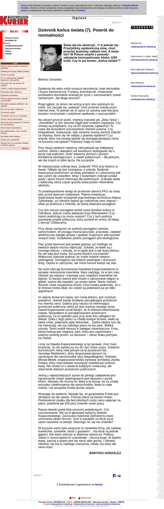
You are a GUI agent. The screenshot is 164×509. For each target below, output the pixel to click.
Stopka (8, 51)
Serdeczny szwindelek (10, 140)
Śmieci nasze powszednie (11, 119)
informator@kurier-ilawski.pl (144, 60)
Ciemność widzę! (8, 113)
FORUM (8, 54)
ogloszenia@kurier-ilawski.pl (144, 73)
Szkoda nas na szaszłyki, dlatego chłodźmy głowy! (14, 144)
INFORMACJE (11, 40)
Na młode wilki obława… (11, 136)
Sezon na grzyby (8, 75)
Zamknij (81, 10)
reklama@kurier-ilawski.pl (143, 86)
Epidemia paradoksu (9, 95)
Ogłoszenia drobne (13, 48)
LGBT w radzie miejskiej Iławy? (14, 89)
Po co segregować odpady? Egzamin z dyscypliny (12, 79)
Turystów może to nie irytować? (14, 116)
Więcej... (25, 148)
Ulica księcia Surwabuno (11, 128)
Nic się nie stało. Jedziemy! (12, 109)
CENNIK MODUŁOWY (14, 46)
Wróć (72, 498)
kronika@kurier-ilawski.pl (143, 99)
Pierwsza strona (11, 38)
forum (99, 484)
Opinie (6, 43)
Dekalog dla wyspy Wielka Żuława (15, 71)
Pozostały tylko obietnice (11, 92)
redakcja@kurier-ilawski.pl (143, 47)
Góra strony (84, 498)
